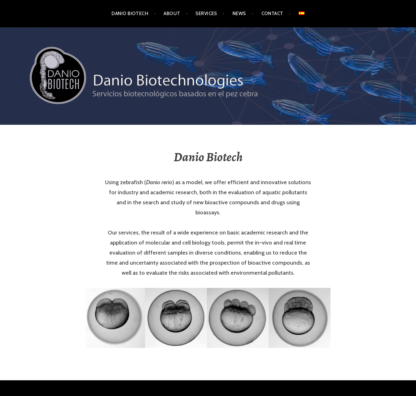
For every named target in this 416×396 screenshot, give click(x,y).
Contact (272, 13)
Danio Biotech (130, 13)
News (239, 13)
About (172, 13)
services (206, 13)
